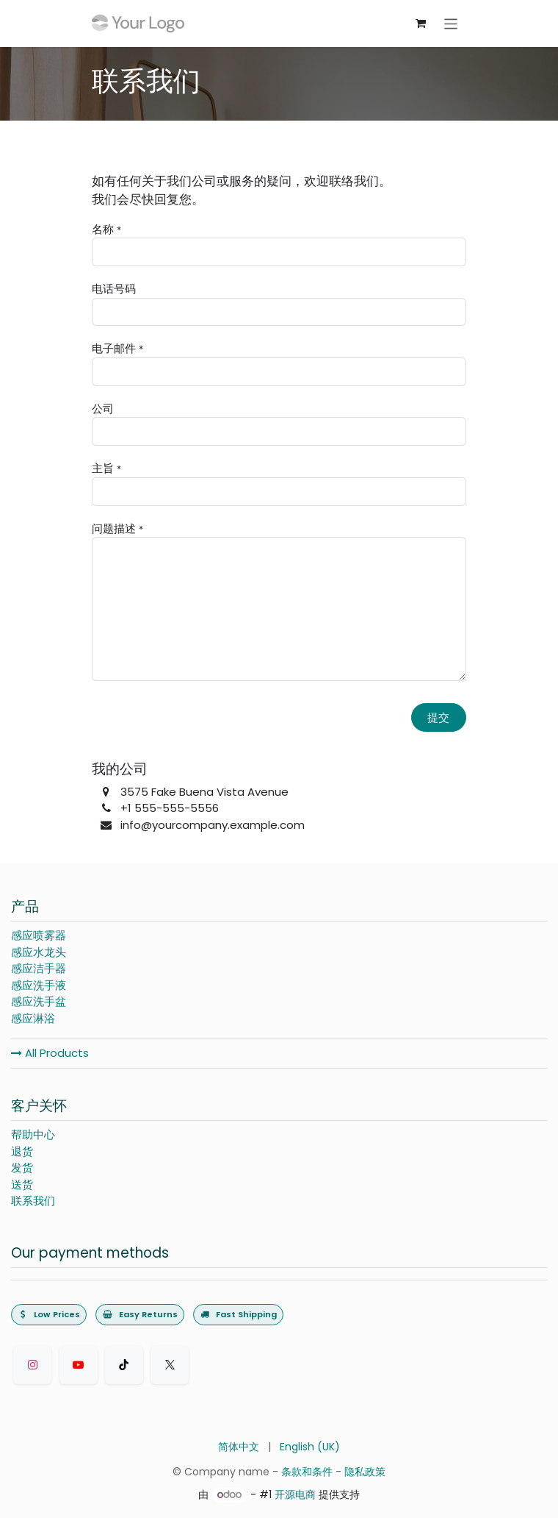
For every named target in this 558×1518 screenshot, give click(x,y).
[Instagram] (32, 1365)
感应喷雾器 (38, 935)
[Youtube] (78, 1365)
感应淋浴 (33, 1018)
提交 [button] (438, 717)
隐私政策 (364, 1471)
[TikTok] (124, 1365)
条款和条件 (307, 1471)
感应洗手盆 (38, 1001)
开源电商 (295, 1494)
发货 (22, 1167)
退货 (22, 1151)
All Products (50, 1053)
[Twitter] (170, 1365)
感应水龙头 (38, 952)
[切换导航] (451, 23)
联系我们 (33, 1200)
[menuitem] (238, 1447)
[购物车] (420, 23)
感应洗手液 (38, 985)
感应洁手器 (38, 968)
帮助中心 (33, 1134)
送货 (22, 1184)
